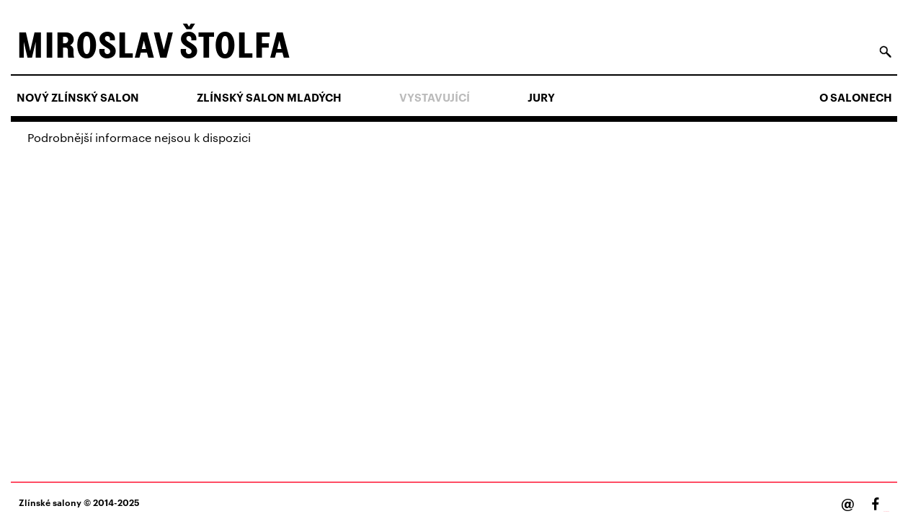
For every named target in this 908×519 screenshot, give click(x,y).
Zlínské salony (50, 502)
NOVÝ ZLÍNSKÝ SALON (78, 97)
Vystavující (434, 97)
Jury (541, 97)
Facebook (886, 511)
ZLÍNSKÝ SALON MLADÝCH (269, 97)
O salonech (855, 97)
